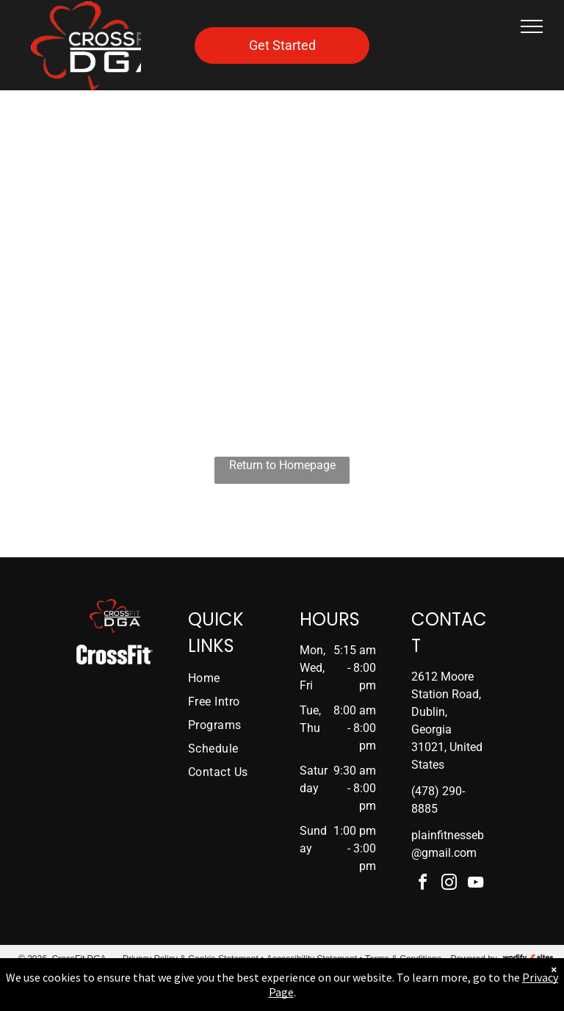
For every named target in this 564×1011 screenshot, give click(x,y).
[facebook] (423, 884)
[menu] (532, 26)
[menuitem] (235, 678)
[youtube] (476, 884)
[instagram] (449, 884)
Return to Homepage (282, 465)
